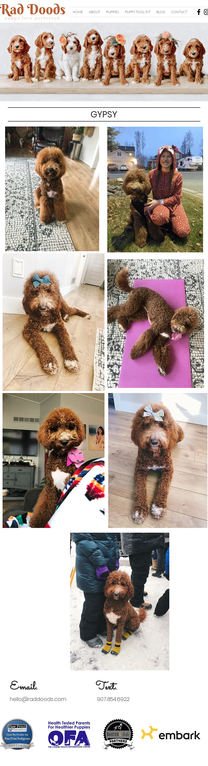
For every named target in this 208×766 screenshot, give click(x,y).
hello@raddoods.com (38, 699)
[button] (94, 12)
